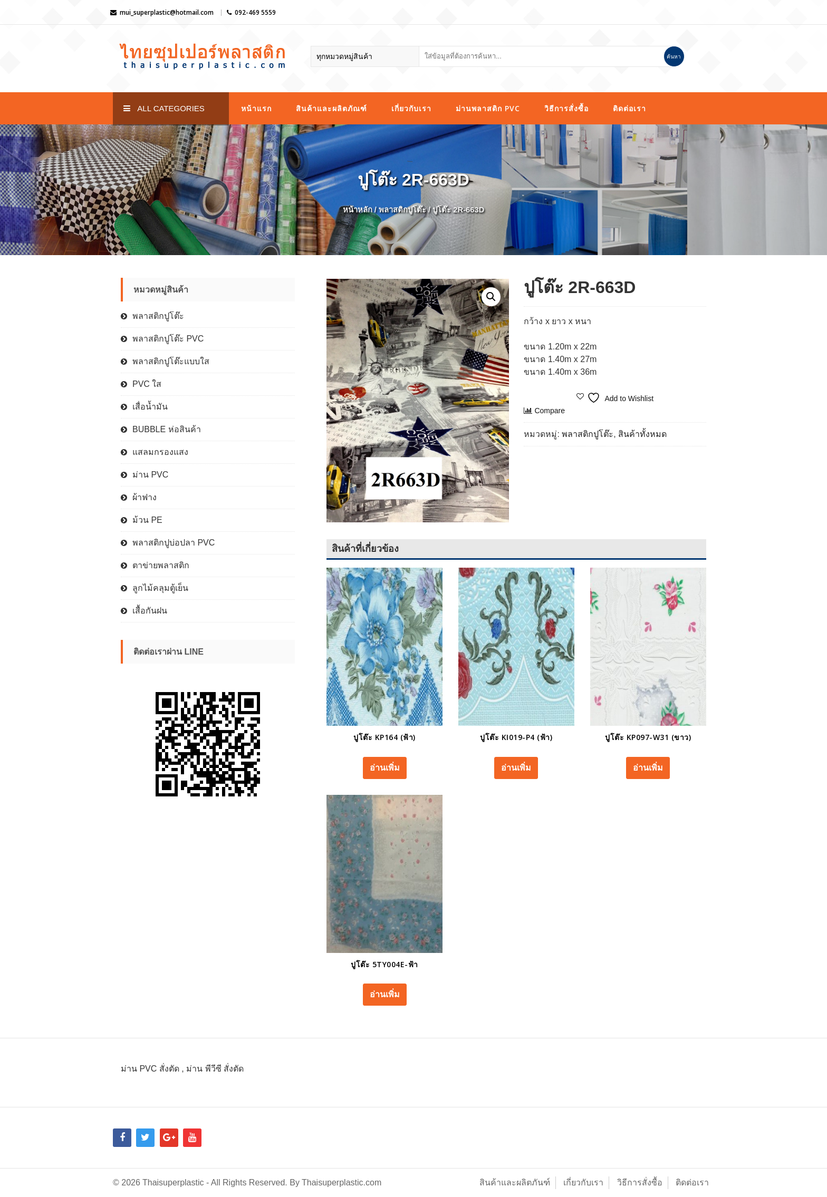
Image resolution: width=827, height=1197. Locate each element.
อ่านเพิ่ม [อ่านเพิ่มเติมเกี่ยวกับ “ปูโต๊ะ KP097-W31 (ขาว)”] (648, 767)
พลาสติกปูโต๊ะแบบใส (170, 361)
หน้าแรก (256, 108)
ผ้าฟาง (144, 497)
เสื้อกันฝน (149, 610)
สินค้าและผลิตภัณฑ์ (331, 108)
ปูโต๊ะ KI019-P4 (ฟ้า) (516, 737)
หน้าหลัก (357, 210)
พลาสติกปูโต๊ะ (402, 210)
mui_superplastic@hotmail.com (167, 12)
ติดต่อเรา (629, 108)
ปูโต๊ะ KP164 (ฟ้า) (384, 737)
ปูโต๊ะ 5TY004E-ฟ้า (384, 964)
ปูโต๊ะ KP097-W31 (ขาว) (648, 737)
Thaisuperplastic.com (341, 1182)
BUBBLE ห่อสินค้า (166, 429)
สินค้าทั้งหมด (642, 434)
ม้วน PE (147, 519)
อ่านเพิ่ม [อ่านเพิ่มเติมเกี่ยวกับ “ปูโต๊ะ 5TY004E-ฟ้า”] (385, 994)
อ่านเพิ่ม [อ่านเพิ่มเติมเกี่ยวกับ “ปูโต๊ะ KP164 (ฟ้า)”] (385, 767)
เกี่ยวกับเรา (411, 108)
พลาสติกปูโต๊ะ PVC (168, 338)
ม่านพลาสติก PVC (488, 108)
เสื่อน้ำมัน (150, 406)
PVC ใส (146, 383)
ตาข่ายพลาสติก (160, 565)
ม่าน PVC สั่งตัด (150, 1068)
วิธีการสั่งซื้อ (566, 108)
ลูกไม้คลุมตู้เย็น (160, 587)
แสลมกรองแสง (160, 451)
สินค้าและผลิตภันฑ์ (514, 1182)
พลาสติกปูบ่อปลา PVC (173, 542)
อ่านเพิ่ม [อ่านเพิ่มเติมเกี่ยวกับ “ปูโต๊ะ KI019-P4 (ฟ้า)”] (516, 767)
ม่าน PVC (150, 474)
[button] (491, 296)
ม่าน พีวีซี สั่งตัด (215, 1068)
